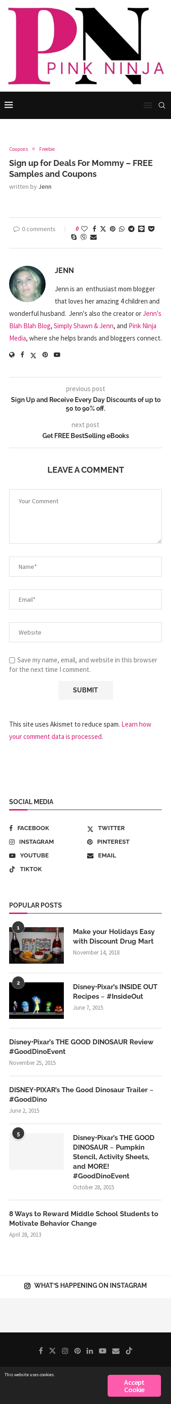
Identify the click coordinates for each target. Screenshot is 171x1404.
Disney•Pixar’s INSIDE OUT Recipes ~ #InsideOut (115, 992)
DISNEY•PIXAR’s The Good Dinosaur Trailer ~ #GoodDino (81, 1095)
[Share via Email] (93, 237)
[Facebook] (46, 828)
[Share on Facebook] (94, 229)
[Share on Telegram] (131, 229)
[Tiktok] (46, 869)
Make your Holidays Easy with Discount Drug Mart (114, 936)
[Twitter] (124, 828)
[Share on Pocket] (151, 229)
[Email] (124, 855)
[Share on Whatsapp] (121, 229)
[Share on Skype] (74, 237)
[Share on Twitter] (103, 229)
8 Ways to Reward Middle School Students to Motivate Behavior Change (83, 1219)
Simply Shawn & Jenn (84, 325)
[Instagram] (46, 842)
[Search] (161, 105)
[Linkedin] (90, 1350)
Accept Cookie (134, 1386)
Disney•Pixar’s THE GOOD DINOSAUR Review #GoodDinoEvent (81, 1047)
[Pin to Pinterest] (112, 229)
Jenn (45, 186)
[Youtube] (46, 855)
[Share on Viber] (83, 237)
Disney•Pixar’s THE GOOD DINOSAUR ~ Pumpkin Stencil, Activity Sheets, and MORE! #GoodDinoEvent (114, 1157)
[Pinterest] (124, 842)
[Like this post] (84, 229)
